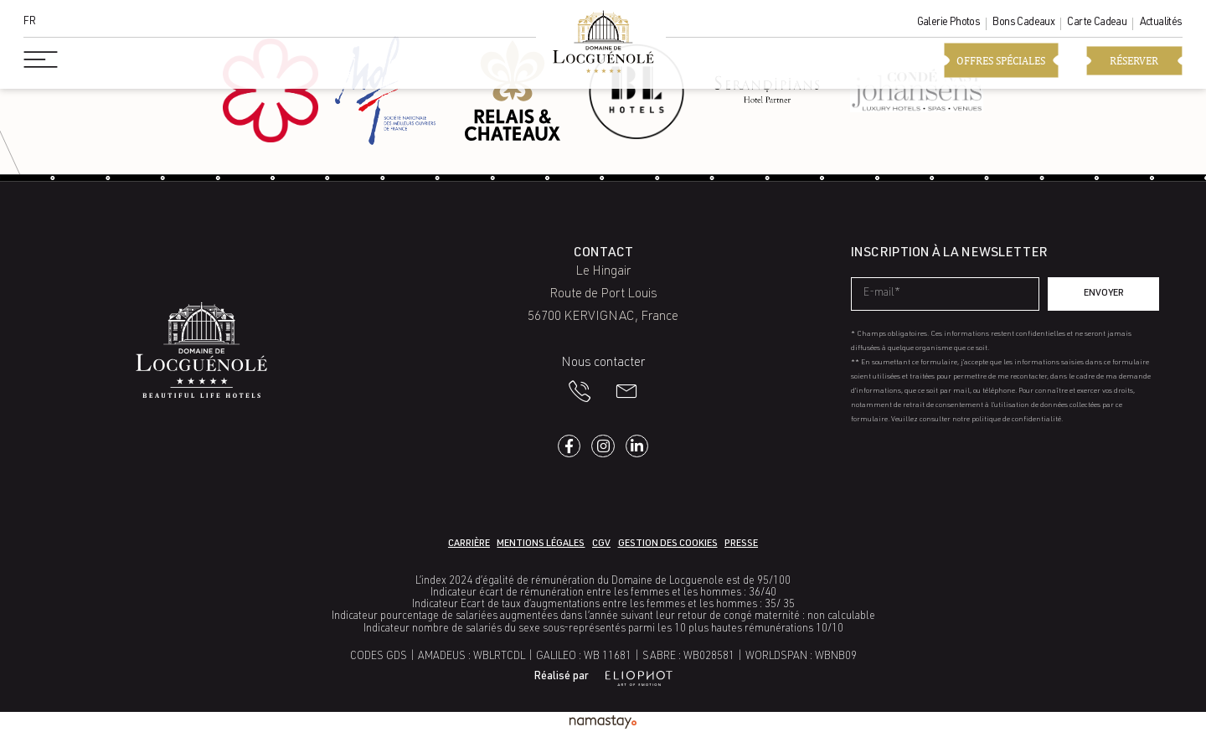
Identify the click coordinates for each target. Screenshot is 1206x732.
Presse (741, 544)
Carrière (469, 544)
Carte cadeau (1096, 23)
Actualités (1161, 23)
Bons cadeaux (1023, 23)
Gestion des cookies (668, 544)
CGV (601, 544)
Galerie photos (949, 23)
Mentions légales (541, 544)
